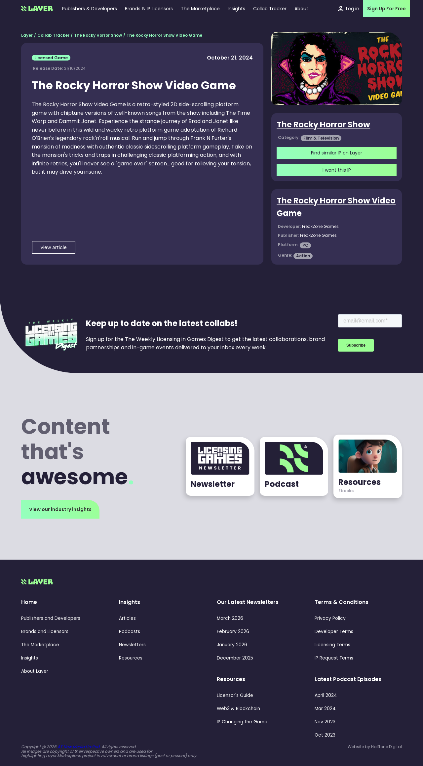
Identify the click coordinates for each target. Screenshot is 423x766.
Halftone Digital (386, 746)
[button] (236, 8)
